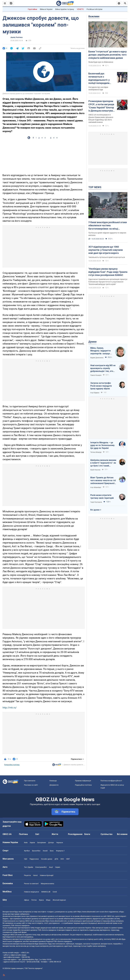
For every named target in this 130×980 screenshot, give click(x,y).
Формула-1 (60, 851)
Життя (55, 834)
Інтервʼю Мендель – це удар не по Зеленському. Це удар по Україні (102, 445)
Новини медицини (31, 892)
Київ (25, 842)
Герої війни (32, 9)
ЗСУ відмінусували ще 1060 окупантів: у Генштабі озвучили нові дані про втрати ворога (105, 250)
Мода (48, 900)
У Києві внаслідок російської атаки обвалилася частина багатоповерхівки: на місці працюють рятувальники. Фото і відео (107, 225)
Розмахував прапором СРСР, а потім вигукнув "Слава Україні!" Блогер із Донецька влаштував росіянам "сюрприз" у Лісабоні (101, 106)
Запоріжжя (41, 842)
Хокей (45, 851)
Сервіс (57, 867)
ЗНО (62, 859)
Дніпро (51, 842)
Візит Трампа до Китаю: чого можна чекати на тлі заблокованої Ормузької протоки (103, 480)
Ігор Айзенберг (95, 487)
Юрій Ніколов (95, 470)
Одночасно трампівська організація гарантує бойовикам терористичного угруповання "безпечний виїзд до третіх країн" (107, 281)
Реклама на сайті (31, 785)
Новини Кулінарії (46, 875)
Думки (92, 341)
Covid (55, 892)
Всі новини (122, 834)
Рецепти (27, 875)
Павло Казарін (95, 375)
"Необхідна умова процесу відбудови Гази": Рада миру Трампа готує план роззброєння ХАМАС (107, 272)
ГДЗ (25, 859)
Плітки (34, 900)
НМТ (68, 859)
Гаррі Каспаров (96, 502)
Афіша (26, 900)
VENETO (80, 9)
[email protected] (33, 962)
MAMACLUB (45, 892)
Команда (53, 781)
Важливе (93, 16)
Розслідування (75, 834)
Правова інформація (83, 781)
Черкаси (59, 842)
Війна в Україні (46, 9)
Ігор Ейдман (94, 393)
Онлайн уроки (46, 859)
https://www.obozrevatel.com (88, 912)
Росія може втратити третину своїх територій (102, 496)
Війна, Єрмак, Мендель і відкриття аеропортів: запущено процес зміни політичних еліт (101, 351)
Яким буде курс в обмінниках (100, 62)
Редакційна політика (12, 765)
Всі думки (95, 510)
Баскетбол (36, 851)
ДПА (56, 859)
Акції (51, 867)
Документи (54, 785)
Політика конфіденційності (111, 781)
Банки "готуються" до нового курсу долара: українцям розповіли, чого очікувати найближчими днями (107, 54)
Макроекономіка (47, 884)
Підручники (34, 859)
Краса (41, 900)
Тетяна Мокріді (95, 452)
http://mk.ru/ (10, 707)
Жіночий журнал (59, 900)
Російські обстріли (94, 9)
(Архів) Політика (16, 37)
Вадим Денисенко (96, 358)
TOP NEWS (94, 187)
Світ (37, 834)
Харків (32, 842)
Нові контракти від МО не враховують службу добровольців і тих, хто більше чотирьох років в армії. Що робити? (103, 368)
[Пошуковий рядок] (125, 3)
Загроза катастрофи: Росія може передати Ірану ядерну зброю (101, 386)
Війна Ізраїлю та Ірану (64, 9)
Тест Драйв (28, 867)
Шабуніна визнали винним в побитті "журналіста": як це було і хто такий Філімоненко (103, 463)
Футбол (27, 851)
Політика (23, 834)
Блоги (87, 834)
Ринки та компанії (31, 884)
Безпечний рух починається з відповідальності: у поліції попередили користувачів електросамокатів (99, 78)
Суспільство (106, 834)
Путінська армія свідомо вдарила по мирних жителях (107, 234)
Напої (35, 875)
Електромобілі (41, 867)
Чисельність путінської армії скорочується (106, 257)
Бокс (52, 851)
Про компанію (29, 781)
